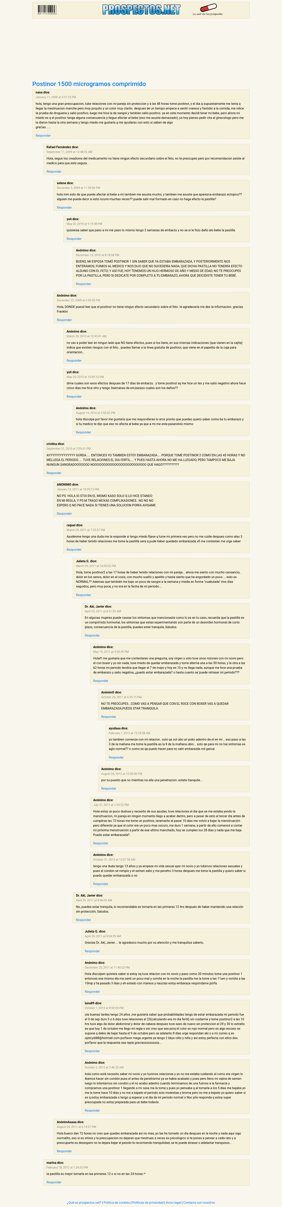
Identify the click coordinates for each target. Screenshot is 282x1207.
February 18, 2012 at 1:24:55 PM (67, 1167)
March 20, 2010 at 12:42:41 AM (87, 336)
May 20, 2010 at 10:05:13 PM (85, 377)
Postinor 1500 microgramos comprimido (89, 84)
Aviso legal (173, 1202)
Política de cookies (117, 1202)
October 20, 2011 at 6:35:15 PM (121, 697)
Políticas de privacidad (148, 1202)
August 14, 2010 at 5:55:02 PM (95, 413)
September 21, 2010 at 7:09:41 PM (69, 448)
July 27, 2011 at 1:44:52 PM (111, 805)
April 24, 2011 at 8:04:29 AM (103, 936)
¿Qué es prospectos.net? (84, 1202)
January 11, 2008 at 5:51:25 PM (56, 97)
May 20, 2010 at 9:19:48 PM (84, 224)
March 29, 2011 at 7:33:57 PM (86, 530)
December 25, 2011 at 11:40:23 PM (107, 967)
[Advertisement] (141, 50)
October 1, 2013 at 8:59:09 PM (104, 1008)
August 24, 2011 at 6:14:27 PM (76, 1127)
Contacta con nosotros (199, 1202)
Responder (43, 135)
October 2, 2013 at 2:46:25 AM (104, 1067)
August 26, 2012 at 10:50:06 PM (121, 774)
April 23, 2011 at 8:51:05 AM (103, 611)
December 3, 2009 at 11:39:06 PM (78, 188)
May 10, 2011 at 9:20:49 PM (111, 652)
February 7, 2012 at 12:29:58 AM (129, 733)
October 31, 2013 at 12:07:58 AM (114, 859)
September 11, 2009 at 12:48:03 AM (69, 152)
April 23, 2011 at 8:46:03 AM (94, 900)
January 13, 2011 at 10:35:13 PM (78, 489)
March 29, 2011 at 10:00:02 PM (96, 566)
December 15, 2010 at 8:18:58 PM (97, 255)
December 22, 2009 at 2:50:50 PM (78, 300)
